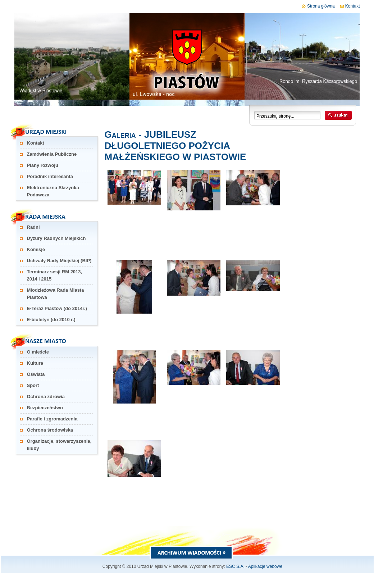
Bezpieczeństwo (45, 407)
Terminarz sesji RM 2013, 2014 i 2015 (54, 275)
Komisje (36, 249)
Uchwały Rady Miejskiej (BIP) (59, 260)
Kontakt (350, 6)
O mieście (38, 352)
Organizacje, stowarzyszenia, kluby (59, 444)
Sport (33, 385)
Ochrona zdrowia (46, 396)
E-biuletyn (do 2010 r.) (51, 319)
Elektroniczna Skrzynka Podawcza (53, 191)
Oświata (36, 374)
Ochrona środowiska (50, 430)
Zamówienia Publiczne (52, 154)
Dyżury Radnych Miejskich (56, 238)
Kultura (35, 363)
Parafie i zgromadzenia (52, 419)
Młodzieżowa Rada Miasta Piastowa (55, 293)
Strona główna (318, 6)
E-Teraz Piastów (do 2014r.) (57, 308)
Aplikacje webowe (265, 566)
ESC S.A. (235, 566)
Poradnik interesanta (50, 176)
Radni (33, 227)
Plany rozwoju (42, 165)
